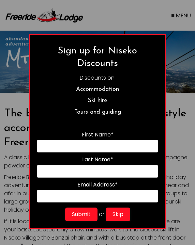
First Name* (97, 141)
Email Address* (97, 191)
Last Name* (97, 166)
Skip (117, 214)
